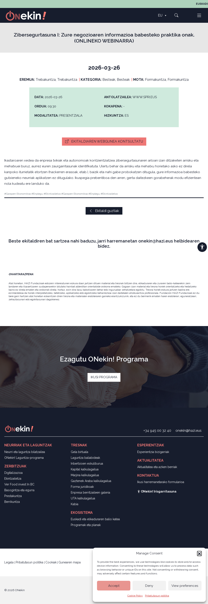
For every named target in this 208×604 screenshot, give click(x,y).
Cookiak (51, 562)
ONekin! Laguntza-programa (24, 457)
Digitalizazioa (13, 472)
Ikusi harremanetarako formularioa (160, 482)
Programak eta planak (86, 525)
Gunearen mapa (70, 562)
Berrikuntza (12, 501)
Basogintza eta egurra (19, 490)
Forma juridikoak (82, 486)
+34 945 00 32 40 (157, 431)
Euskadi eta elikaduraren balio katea (95, 519)
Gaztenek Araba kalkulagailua (91, 481)
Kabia (74, 504)
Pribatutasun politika (157, 595)
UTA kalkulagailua (83, 498)
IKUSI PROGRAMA (104, 377)
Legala (9, 562)
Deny (149, 586)
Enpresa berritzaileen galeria (90, 492)
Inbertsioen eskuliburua (87, 463)
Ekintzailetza (12, 478)
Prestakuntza (13, 496)
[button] (199, 553)
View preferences (184, 586)
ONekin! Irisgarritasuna (156, 491)
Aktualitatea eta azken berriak (157, 467)
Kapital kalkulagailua (85, 469)
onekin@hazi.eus (189, 431)
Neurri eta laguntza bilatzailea (24, 452)
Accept (113, 586)
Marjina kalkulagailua (85, 475)
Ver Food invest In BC (19, 484)
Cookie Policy (135, 595)
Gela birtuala (79, 452)
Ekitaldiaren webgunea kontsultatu (104, 141)
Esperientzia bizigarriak (153, 452)
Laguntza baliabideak (85, 457)
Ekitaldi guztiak (104, 211)
